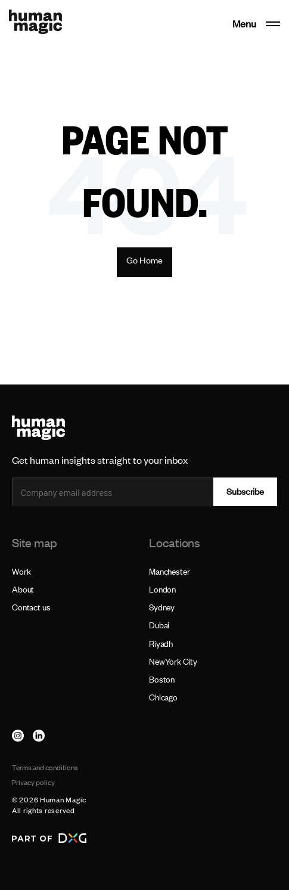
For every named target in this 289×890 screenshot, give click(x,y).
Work (21, 571)
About (23, 589)
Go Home (144, 260)
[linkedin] (39, 736)
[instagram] (18, 736)
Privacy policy (33, 782)
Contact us (31, 607)
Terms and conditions (45, 767)
